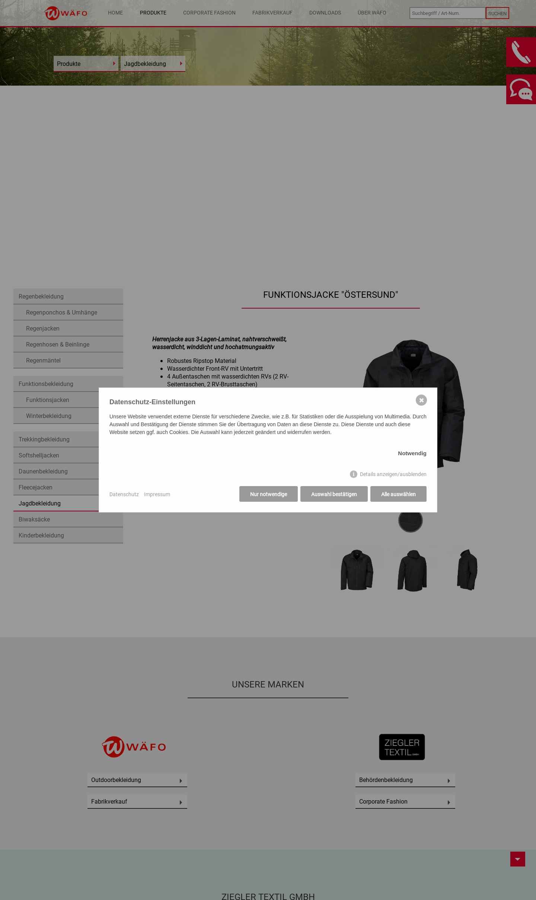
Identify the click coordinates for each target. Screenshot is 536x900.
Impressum (157, 494)
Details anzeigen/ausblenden (393, 474)
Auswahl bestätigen (334, 494)
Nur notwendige (268, 494)
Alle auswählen (398, 494)
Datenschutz (124, 494)
